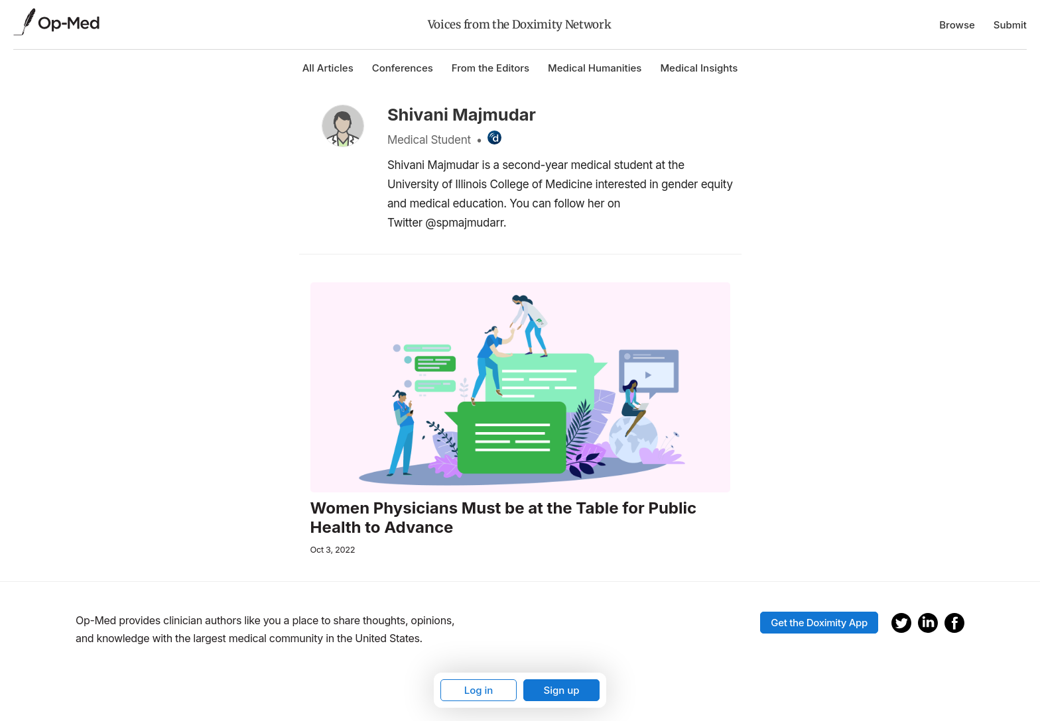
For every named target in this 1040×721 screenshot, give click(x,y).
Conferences (402, 68)
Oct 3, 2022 (333, 550)
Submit (1010, 25)
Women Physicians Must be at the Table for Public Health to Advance (503, 518)
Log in (478, 690)
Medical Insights (699, 68)
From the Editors (490, 68)
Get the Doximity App (819, 622)
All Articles (328, 68)
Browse (957, 25)
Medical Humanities (594, 68)
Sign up (561, 690)
